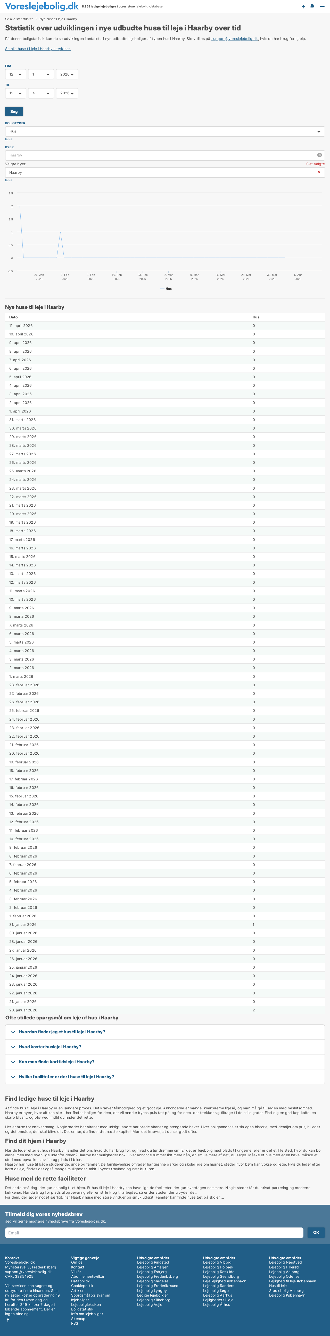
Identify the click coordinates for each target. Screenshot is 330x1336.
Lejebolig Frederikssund (158, 1285)
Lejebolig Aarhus (217, 1295)
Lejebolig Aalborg (284, 1271)
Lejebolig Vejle (149, 1304)
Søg (14, 111)
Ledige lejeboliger (152, 1295)
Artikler (77, 1290)
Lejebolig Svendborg (221, 1276)
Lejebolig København (287, 1295)
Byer (9, 147)
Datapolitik (80, 1281)
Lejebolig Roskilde (219, 1271)
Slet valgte (315, 164)
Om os (76, 1262)
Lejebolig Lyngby (152, 1290)
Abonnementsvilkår (87, 1276)
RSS (74, 1323)
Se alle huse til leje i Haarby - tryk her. (38, 48)
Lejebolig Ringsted (153, 1262)
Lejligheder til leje (218, 1300)
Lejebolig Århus (216, 1304)
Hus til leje (278, 1285)
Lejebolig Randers (218, 1285)
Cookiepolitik (82, 1285)
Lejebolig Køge (216, 1290)
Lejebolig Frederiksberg (157, 1276)
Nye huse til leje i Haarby (58, 19)
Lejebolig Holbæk (218, 1267)
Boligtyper (15, 123)
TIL (7, 85)
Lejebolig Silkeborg (153, 1300)
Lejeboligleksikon (86, 1304)
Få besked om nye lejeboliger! (303, 6)
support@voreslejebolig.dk (234, 38)
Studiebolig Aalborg (286, 1290)
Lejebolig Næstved (285, 1262)
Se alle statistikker (19, 19)
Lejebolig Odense (284, 1276)
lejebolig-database (149, 6)
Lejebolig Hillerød (284, 1267)
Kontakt (77, 1267)
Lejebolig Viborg (217, 1262)
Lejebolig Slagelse (153, 1281)
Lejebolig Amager (152, 1267)
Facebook (8, 1319)
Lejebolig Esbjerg (152, 1271)
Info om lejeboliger (87, 1314)
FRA (8, 66)
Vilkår (76, 1271)
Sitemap (78, 1318)
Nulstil (8, 139)
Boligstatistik (82, 1309)
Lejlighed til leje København (292, 1281)
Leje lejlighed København (224, 1281)
